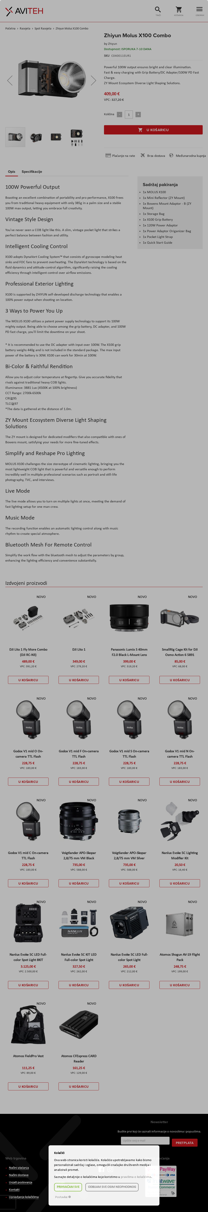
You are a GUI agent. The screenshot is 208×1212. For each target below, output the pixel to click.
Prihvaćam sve (68, 1187)
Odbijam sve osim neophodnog (112, 1187)
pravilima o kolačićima (136, 1177)
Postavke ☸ (63, 1197)
